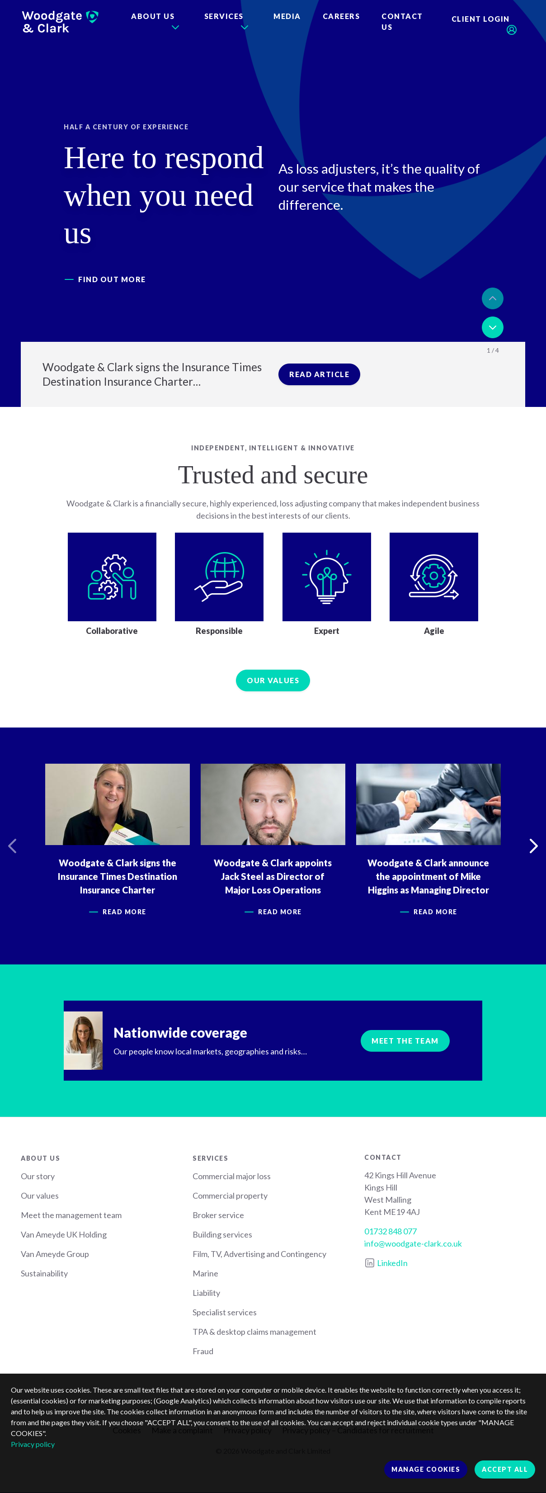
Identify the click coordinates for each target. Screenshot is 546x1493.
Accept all (505, 1469)
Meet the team (405, 1040)
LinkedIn (392, 1263)
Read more (125, 912)
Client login (481, 18)
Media (287, 16)
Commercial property (230, 1195)
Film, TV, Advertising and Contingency (259, 1254)
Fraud (203, 1351)
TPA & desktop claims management (254, 1332)
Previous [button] (493, 298)
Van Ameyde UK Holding (64, 1234)
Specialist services (225, 1312)
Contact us (402, 21)
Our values (273, 680)
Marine (205, 1273)
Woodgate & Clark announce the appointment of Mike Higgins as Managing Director (429, 876)
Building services (222, 1234)
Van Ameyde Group (55, 1254)
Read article (319, 374)
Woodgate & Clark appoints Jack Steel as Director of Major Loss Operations (273, 876)
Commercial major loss (232, 1176)
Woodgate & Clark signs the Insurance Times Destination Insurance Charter (117, 876)
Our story (38, 1176)
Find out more (112, 279)
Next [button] (493, 327)
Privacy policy (33, 1444)
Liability (206, 1293)
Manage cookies (425, 1469)
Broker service (218, 1215)
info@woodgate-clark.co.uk (413, 1243)
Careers (341, 16)
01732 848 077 (390, 1231)
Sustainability (44, 1273)
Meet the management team (71, 1215)
